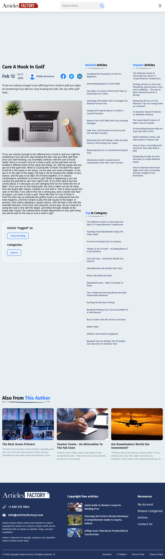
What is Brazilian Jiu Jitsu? (99, 275)
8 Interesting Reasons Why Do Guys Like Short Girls (148, 130)
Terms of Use (138, 554)
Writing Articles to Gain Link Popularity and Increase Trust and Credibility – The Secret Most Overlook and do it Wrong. (147, 90)
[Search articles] (102, 5)
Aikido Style (92, 327)
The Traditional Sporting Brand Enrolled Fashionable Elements (106, 294)
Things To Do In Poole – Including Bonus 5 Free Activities (107, 250)
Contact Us (145, 524)
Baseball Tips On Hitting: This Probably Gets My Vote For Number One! (106, 342)
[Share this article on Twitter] (71, 76)
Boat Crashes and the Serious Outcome (106, 319)
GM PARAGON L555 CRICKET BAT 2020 (104, 268)
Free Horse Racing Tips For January (104, 241)
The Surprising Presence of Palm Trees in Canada (146, 121)
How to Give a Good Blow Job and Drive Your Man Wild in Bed (147, 148)
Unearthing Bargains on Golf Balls (103, 84)
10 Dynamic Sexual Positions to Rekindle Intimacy (147, 113)
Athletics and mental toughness (102, 334)
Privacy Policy (156, 554)
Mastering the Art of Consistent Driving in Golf (107, 151)
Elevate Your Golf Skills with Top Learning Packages (107, 122)
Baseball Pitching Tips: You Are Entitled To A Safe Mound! (107, 311)
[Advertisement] (82, 35)
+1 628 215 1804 (16, 507)
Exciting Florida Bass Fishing (100, 302)
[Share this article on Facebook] (63, 76)
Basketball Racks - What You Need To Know (105, 284)
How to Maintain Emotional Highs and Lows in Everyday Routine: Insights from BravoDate (146, 171)
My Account (145, 504)
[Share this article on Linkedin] (79, 76)
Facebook (106, 554)
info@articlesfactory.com (22, 515)
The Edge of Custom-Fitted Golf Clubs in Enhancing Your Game (107, 92)
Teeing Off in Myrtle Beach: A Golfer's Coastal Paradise (105, 112)
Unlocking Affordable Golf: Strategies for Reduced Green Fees (107, 102)
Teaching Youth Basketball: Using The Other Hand (105, 233)
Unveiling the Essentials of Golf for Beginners (104, 75)
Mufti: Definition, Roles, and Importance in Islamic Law (146, 138)
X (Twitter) (122, 554)
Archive (143, 517)
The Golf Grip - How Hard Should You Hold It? (105, 260)
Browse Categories (150, 511)
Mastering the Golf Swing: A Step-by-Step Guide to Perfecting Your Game (107, 141)
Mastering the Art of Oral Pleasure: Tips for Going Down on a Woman (148, 104)
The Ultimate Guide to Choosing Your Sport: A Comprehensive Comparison (105, 223)
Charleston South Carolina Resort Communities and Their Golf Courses (105, 161)
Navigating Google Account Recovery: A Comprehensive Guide (146, 159)
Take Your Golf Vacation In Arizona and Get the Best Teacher (106, 131)
